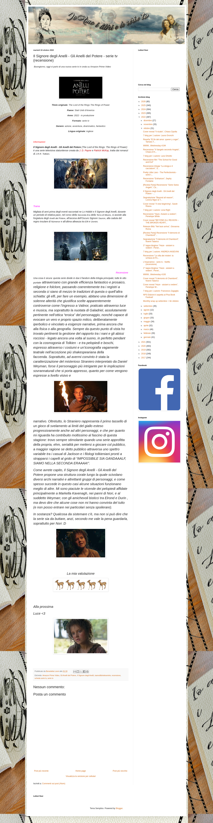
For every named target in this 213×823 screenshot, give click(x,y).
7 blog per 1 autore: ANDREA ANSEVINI (161, 251)
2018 (143, 354)
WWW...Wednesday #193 (154, 274)
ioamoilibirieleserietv (103, 675)
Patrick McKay (101, 150)
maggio (147, 321)
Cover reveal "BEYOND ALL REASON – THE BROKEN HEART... (161, 221)
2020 (143, 346)
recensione (116, 675)
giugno (147, 318)
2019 (143, 350)
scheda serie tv (41, 678)
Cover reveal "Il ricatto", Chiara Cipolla (160, 131)
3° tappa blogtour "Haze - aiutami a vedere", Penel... (158, 246)
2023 (143, 113)
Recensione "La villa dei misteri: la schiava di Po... (158, 256)
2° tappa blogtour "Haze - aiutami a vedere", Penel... (158, 269)
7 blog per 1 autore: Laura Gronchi (158, 135)
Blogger (119, 808)
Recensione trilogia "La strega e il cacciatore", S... (158, 167)
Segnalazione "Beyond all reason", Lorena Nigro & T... (158, 198)
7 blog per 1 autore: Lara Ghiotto (157, 156)
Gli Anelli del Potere (68, 675)
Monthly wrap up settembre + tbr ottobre (161, 301)
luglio (146, 314)
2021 (143, 342)
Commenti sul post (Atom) (53, 783)
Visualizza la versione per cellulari (81, 776)
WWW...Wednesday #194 (154, 145)
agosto (147, 310)
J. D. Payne (85, 150)
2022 (143, 117)
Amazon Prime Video (50, 675)
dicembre (148, 120)
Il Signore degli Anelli (85, 675)
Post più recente (41, 771)
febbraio (147, 333)
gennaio (147, 337)
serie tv (50, 678)
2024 (143, 109)
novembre (148, 124)
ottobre (147, 128)
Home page (81, 771)
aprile (146, 325)
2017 (143, 357)
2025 (143, 105)
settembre (148, 306)
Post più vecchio (120, 771)
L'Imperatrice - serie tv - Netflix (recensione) (156, 263)
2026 (143, 101)
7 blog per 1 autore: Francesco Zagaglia (161, 291)
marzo (147, 329)
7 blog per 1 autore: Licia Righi (156, 210)
